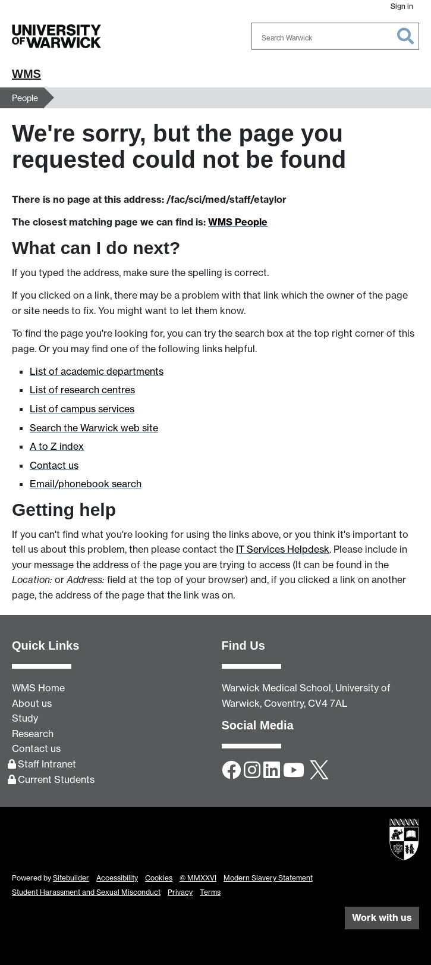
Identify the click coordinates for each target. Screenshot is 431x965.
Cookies (158, 877)
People (25, 98)
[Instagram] (252, 771)
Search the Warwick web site (94, 428)
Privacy (180, 892)
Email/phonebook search (85, 484)
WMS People (238, 222)
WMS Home (38, 688)
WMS (26, 73)
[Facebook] (231, 771)
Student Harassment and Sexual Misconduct (86, 892)
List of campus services (82, 409)
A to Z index (57, 446)
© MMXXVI (198, 877)
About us (32, 703)
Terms (210, 892)
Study (25, 718)
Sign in (402, 6)
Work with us (382, 917)
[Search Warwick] (335, 36)
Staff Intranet (47, 764)
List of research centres (82, 390)
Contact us (54, 465)
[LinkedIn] (271, 771)
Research (33, 734)
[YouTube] (293, 771)
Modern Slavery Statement (268, 877)
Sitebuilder (71, 877)
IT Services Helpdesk (282, 549)
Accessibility (117, 877)
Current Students (56, 779)
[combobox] (335, 36)
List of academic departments (96, 371)
